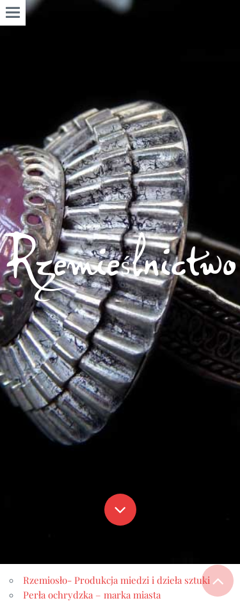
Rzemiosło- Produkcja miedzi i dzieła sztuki (116, 580)
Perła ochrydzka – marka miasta (92, 594)
